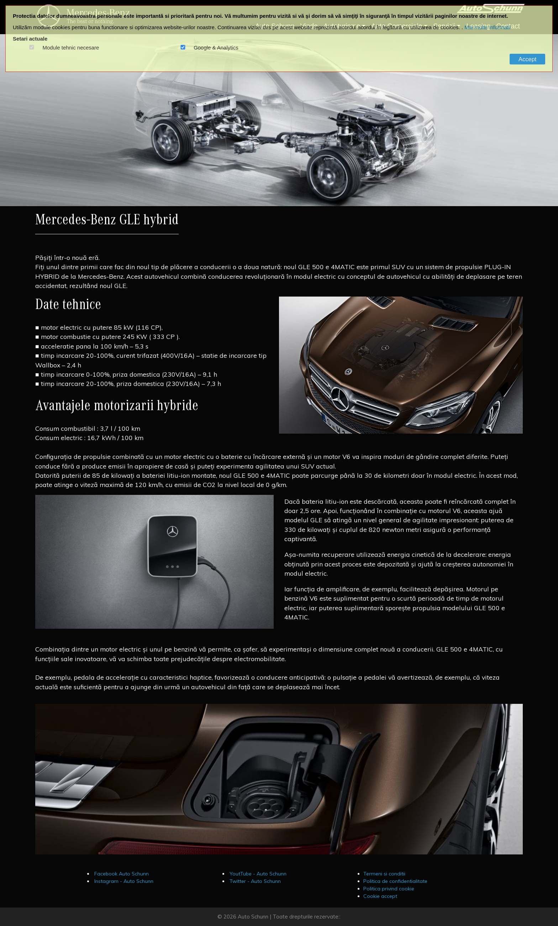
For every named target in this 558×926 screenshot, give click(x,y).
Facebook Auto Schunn (121, 873)
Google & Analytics (216, 48)
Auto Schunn (253, 916)
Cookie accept (380, 896)
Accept (527, 59)
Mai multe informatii (487, 27)
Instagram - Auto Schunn (123, 881)
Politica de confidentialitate (395, 881)
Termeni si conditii (384, 873)
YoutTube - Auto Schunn (257, 873)
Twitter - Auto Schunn (254, 881)
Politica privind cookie (388, 888)
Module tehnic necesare (71, 48)
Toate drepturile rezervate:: (307, 916)
